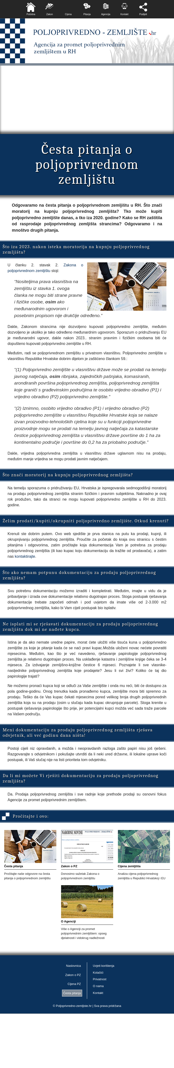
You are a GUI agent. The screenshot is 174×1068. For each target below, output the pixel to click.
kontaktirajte (25, 556)
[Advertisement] (87, 99)
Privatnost (99, 979)
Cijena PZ (74, 984)
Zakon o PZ (73, 975)
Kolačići (98, 972)
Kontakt (124, 14)
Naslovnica (73, 965)
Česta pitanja (72, 993)
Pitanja (87, 14)
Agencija (105, 14)
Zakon (49, 14)
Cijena (68, 14)
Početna (31, 14)
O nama (98, 986)
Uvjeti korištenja (103, 965)
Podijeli (143, 14)
